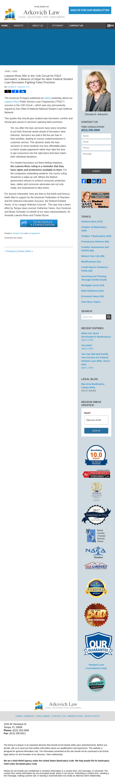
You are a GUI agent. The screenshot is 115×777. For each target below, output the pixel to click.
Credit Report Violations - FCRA (94, 262)
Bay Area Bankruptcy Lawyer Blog (95, 372)
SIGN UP (96, 416)
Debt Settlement (91, 283)
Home (7, 25)
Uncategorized (34, 233)
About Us (43, 25)
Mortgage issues (91, 278)
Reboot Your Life (91, 250)
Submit (96, 171)
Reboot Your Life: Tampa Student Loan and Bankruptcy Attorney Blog (34, 13)
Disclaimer (44, 700)
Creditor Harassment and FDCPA (93, 244)
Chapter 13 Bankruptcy (95, 226)
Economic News (91, 288)
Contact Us (85, 25)
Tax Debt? (86, 336)
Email (87, 398)
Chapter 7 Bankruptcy (95, 232)
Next (29, 251)
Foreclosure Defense (93, 237)
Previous (10, 251)
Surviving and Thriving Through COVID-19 (92, 271)
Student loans (18, 233)
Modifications (90, 256)
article (47, 98)
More (108, 25)
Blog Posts (92, 700)
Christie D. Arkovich (96, 93)
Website (24, 25)
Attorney (63, 25)
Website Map (76, 700)
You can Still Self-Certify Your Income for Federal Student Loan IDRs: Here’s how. (96, 347)
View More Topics (90, 293)
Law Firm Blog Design (97, 767)
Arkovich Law (34, 767)
